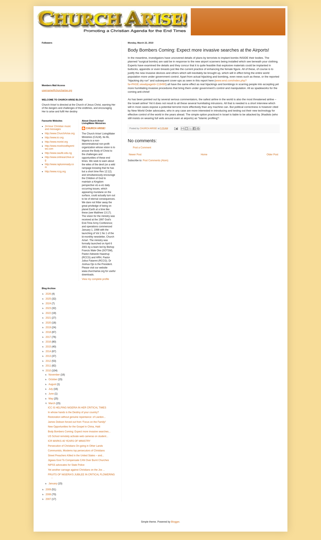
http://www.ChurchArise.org (60, 133)
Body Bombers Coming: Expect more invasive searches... (79, 431)
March (52, 403)
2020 (49, 322)
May (51, 398)
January (53, 483)
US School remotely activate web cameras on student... (78, 436)
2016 (49, 341)
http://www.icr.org (54, 137)
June (51, 393)
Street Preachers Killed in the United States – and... (76, 455)
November (55, 374)
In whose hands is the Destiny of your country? (73, 412)
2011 (49, 365)
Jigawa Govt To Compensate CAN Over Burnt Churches (78, 460)
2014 (49, 351)
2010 (49, 370)
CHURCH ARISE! (96, 128)
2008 (49, 494)
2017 (49, 337)
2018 (49, 332)
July (51, 389)
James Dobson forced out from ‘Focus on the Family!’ (77, 422)
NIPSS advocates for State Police (66, 464)
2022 (49, 313)
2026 (49, 293)
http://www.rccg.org (55, 171)
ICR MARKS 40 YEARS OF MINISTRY (69, 441)
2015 (49, 346)
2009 (49, 489)
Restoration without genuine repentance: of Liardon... (77, 417)
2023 (49, 308)
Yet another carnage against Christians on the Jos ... (76, 469)
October (53, 379)
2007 (49, 499)
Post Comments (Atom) (155, 160)
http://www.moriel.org (56, 141)
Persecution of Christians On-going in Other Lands (75, 445)
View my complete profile (95, 279)
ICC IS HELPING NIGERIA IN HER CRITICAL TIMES (77, 407)
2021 (49, 317)
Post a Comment (142, 147)
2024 (49, 303)
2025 (49, 298)
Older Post (272, 154)
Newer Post (135, 154)
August (53, 384)
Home (204, 154)
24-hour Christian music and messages (58, 128)
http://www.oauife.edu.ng (58, 153)
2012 (49, 361)
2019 (49, 327)
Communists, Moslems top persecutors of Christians (76, 450)
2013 (49, 356)
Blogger (175, 521)
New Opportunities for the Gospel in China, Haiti (74, 426)
